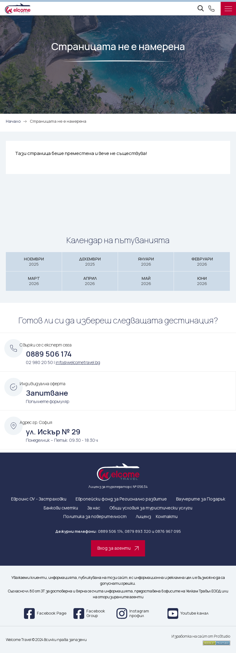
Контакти (167, 516)
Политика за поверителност (95, 516)
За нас (93, 508)
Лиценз (143, 516)
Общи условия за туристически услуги (150, 508)
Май (146, 280)
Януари (146, 261)
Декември (90, 261)
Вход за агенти (118, 548)
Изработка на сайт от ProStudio (200, 636)
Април (90, 280)
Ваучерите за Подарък (200, 499)
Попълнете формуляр (47, 401)
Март (34, 280)
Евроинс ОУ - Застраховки (38, 499)
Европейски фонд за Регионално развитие (121, 499)
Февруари (202, 261)
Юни (202, 280)
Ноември (34, 261)
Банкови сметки (61, 508)
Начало (13, 121)
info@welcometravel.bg (78, 362)
